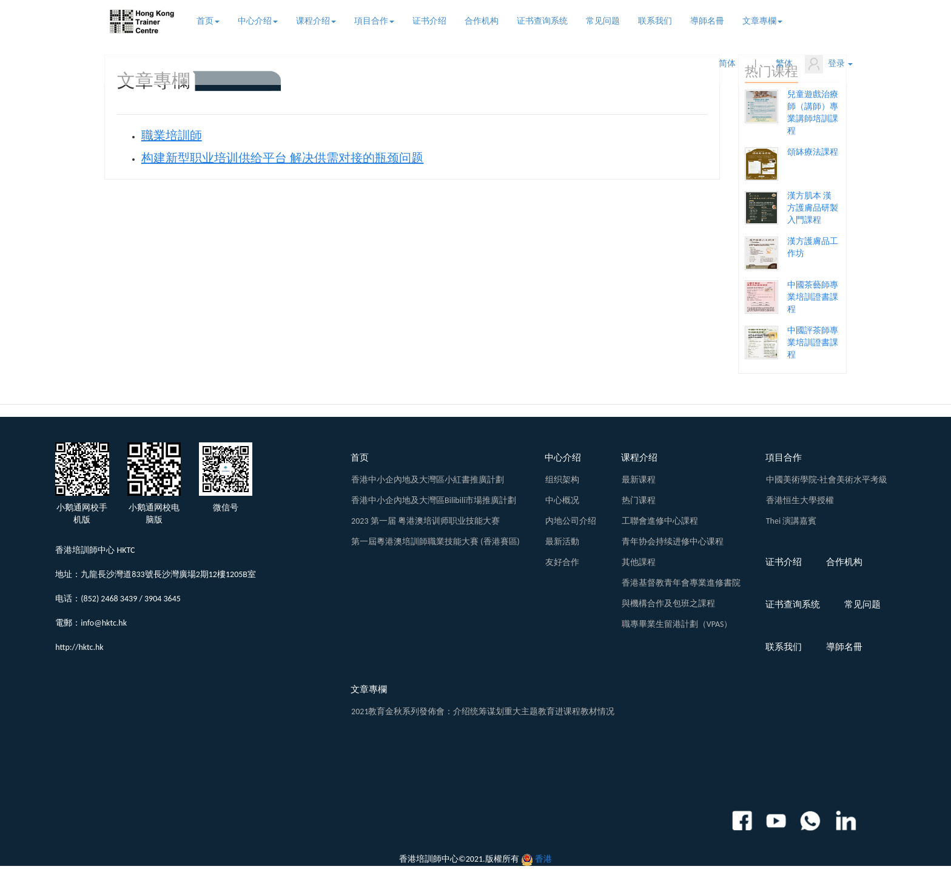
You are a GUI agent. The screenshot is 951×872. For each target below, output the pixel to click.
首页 (208, 21)
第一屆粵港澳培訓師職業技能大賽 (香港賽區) (435, 541)
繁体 (784, 63)
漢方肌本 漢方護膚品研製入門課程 (812, 208)
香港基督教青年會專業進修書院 (681, 583)
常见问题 (603, 21)
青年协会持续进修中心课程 (673, 541)
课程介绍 (316, 21)
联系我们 (655, 21)
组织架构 (562, 480)
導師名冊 (707, 21)
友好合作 (562, 562)
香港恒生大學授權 (800, 500)
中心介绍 (258, 21)
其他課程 (639, 562)
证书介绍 (429, 21)
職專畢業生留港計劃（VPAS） (677, 624)
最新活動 (562, 541)
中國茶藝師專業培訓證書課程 (812, 297)
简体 (727, 63)
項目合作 (374, 21)
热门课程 (639, 500)
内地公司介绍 (570, 521)
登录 (829, 64)
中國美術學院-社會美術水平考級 (826, 480)
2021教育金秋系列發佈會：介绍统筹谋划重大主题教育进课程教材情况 (482, 711)
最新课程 (639, 480)
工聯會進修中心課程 (660, 521)
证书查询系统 (542, 21)
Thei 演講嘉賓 (791, 521)
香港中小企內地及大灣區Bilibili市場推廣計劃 (433, 500)
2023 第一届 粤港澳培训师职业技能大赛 (425, 521)
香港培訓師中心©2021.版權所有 (459, 859)
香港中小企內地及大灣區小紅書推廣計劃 (427, 480)
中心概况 (562, 500)
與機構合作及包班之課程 (668, 603)
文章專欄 (762, 21)
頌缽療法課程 (812, 152)
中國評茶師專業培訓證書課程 (812, 342)
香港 (543, 859)
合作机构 (482, 21)
